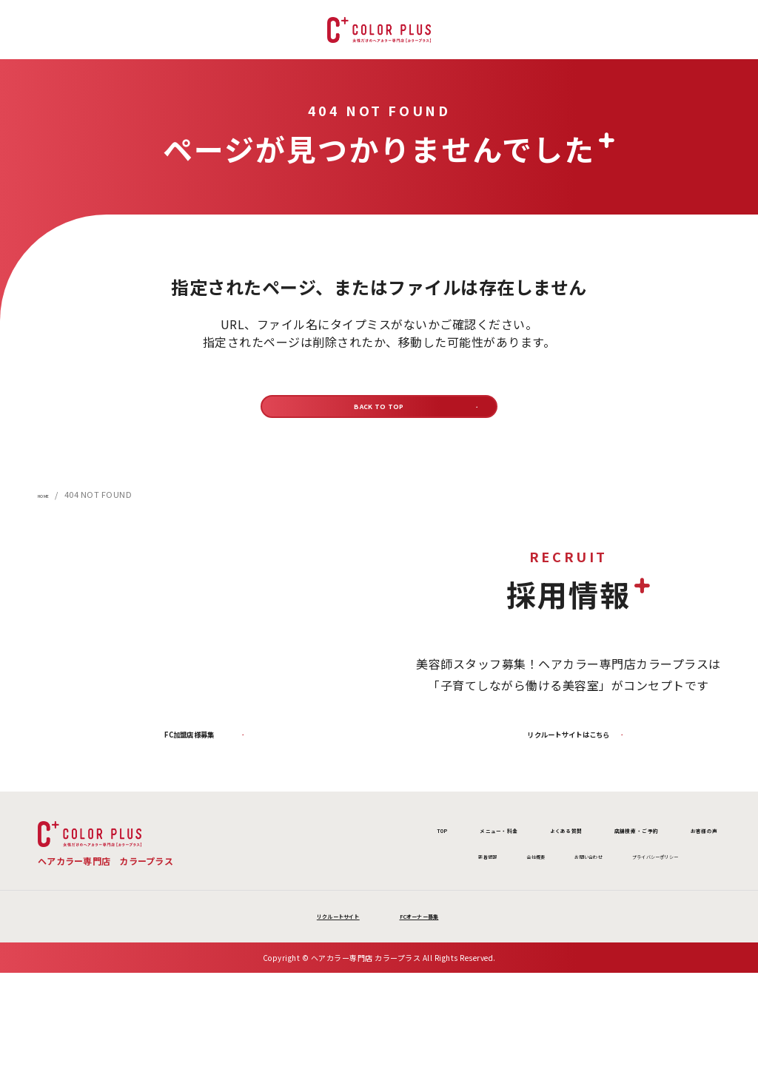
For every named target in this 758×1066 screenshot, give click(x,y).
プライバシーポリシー (587, 896)
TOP (236, 862)
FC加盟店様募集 (189, 760)
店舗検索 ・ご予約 (564, 862)
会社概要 (398, 896)
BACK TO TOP (379, 414)
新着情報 (329, 896)
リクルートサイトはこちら (568, 760)
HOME (50, 510)
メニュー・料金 (329, 862)
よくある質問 (443, 862)
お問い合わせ (478, 896)
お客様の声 (679, 862)
